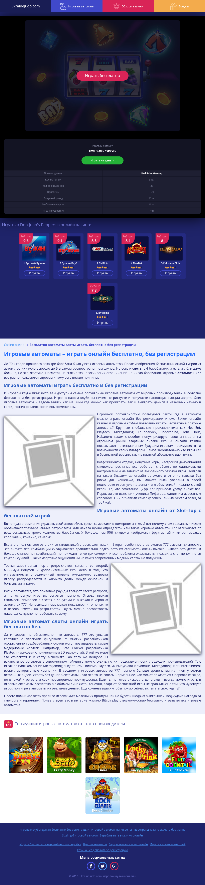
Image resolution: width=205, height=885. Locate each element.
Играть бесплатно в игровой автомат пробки (50, 844)
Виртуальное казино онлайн (128, 844)
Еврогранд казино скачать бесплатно (159, 829)
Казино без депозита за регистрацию (102, 850)
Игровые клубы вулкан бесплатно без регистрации (54, 829)
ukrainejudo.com (25, 6)
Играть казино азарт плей (168, 844)
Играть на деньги (102, 160)
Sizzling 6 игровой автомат (80, 835)
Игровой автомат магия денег (111, 829)
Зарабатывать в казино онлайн (121, 835)
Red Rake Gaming (151, 173)
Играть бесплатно (102, 75)
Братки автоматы (95, 844)
